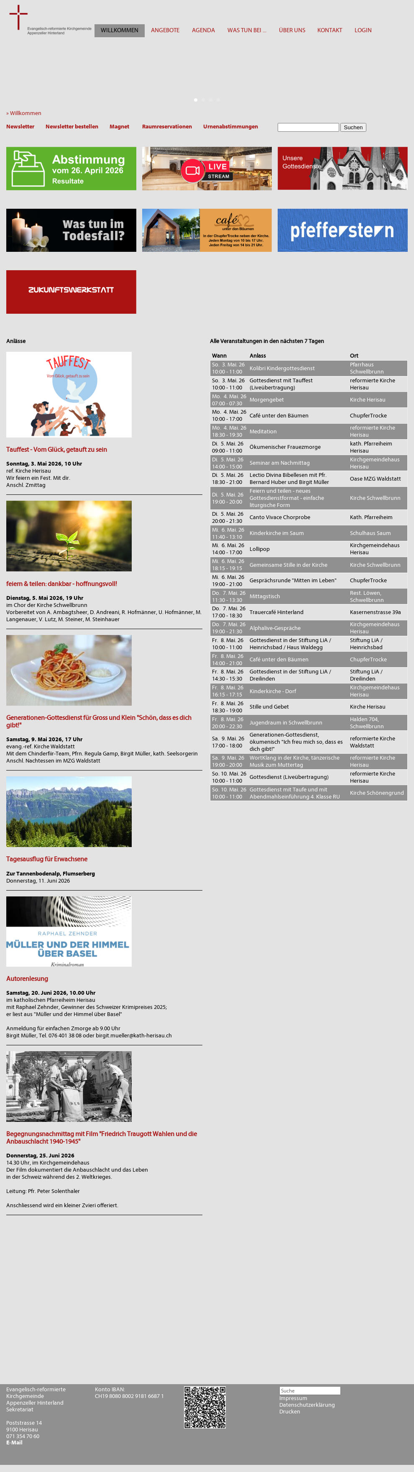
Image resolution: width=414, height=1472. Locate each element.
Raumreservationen (167, 126)
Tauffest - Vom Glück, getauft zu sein (56, 449)
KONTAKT (329, 30)
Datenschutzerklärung (307, 1405)
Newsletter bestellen (72, 126)
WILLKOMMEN (119, 30)
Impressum (293, 1398)
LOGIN (363, 30)
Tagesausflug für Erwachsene (46, 859)
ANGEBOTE (165, 30)
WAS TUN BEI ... (246, 30)
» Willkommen (25, 113)
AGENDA (203, 30)
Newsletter (20, 126)
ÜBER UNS (292, 30)
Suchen (353, 127)
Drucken (289, 1411)
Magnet (119, 126)
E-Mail (14, 1442)
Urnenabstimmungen (230, 126)
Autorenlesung (27, 979)
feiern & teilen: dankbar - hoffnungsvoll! (61, 584)
